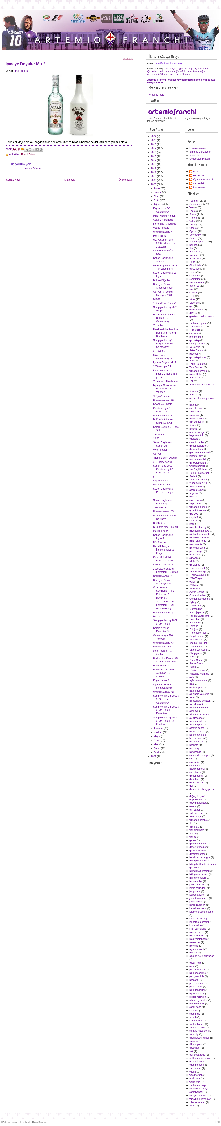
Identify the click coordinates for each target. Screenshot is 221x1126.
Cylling (193, 602)
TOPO (216, 1122)
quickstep (194, 340)
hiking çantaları (197, 877)
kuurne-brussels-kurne (201, 911)
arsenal (193, 428)
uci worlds (194, 564)
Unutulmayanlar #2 (163, 692)
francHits (194, 155)
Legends (194, 302)
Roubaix (193, 391)
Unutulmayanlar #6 (163, 400)
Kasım (157, 192)
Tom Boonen (196, 367)
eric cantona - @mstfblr (172, 71)
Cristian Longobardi (200, 598)
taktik (192, 561)
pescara (193, 980)
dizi (191, 785)
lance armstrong (198, 918)
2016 (154, 152)
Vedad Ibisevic (161, 227)
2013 (154, 164)
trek (191, 1051)
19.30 (156, 438)
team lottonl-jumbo (199, 1037)
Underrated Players (199, 158)
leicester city (196, 456)
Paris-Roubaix (197, 364)
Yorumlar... (159, 325)
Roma (192, 666)
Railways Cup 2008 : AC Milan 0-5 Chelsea (164, 673)
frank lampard (196, 830)
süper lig (194, 1034)
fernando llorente (198, 820)
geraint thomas (197, 854)
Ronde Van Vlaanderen (201, 384)
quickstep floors (197, 357)
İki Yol (156, 616)
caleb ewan (195, 500)
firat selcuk (21, 70)
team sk (193, 1041)
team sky (194, 415)
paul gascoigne (197, 973)
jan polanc (194, 891)
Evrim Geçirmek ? (163, 665)
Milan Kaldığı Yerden (164, 215)
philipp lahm (195, 986)
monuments (195, 544)
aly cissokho (196, 718)
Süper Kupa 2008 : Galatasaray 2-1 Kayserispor (163, 469)
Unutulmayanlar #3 (163, 642)
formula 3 (194, 826)
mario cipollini (196, 935)
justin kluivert (196, 901)
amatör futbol (196, 486)
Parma (192, 656)
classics (193, 333)
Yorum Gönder (33, 168)
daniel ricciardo (197, 445)
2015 (154, 156)
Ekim (157, 196)
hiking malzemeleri (199, 871)
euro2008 (194, 268)
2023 (154, 140)
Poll (191, 381)
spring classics (197, 343)
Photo (192, 211)
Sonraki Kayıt (13, 179)
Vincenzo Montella (199, 673)
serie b (193, 1017)
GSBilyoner (195, 309)
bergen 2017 (196, 741)
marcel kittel (195, 374)
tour (191, 289)
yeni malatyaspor (198, 1085)
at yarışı (193, 493)
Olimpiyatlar (195, 653)
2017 (154, 148)
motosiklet (194, 942)
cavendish (194, 762)
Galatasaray (195, 204)
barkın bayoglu (197, 731)
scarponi (194, 1010)
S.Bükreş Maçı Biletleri (165, 527)
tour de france (196, 282)
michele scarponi (198, 537)
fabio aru (194, 411)
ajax (191, 683)
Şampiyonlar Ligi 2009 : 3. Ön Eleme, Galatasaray (166, 699)
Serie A (193, 394)
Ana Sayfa (69, 179)
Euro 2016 (195, 330)
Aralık (157, 188)
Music (192, 224)
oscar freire (195, 962)
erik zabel (194, 809)
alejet (192, 697)
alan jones (194, 690)
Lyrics (192, 272)
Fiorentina (194, 619)
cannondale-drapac (199, 755)
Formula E (195, 626)
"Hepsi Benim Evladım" (165, 457)
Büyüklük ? (159, 523)
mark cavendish (197, 459)
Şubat (157, 748)
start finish (194, 275)
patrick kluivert (197, 969)
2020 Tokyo (195, 578)
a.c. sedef (198, 183)
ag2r (191, 677)
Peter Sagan (196, 350)
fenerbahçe (195, 816)
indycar (193, 520)
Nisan (157, 740)
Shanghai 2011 (197, 326)
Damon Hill (195, 605)
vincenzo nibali (197, 568)
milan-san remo (197, 541)
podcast (193, 353)
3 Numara (158, 434)
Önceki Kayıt (125, 179)
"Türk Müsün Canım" (164, 303)
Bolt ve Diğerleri (162, 280)
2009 (154, 180)
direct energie (196, 782)
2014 (154, 160)
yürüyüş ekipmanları (200, 1099)
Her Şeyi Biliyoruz (199, 469)
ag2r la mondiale (198, 680)
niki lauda (194, 952)
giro (191, 306)
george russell (197, 850)
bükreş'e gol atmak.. (164, 564)
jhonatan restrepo (198, 898)
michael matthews (199, 530)
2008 (154, 184)
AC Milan (194, 585)
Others (193, 228)
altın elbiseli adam (199, 714)
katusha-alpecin (197, 908)
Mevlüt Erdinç (160, 531)
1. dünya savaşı (197, 575)
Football (193, 200)
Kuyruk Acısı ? (161, 680)
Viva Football (160, 450)
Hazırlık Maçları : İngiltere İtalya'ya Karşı (163, 550)
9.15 (195, 171)
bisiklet (193, 245)
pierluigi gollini (197, 990)
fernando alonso (198, 507)
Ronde (192, 425)
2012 (154, 168)
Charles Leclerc (197, 595)
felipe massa (196, 503)
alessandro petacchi (200, 700)
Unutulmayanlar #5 (163, 511)
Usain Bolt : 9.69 (162, 484)
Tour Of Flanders (198, 479)
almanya (194, 711)
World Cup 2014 (198, 483)
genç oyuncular (197, 843)
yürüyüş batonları (198, 1095)
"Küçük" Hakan (161, 396)
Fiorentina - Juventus (164, 223)
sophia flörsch (196, 1024)
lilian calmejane (197, 928)
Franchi (193, 217)
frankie (193, 833)
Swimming (195, 279)
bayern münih (196, 435)
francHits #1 (159, 236)
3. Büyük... (159, 351)
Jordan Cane (196, 639)
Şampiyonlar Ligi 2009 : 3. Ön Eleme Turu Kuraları (166, 721)
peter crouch (196, 983)
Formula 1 (194, 251)
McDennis (198, 175)
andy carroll (195, 721)
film (191, 823)
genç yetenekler (198, 847)
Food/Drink (28, 154)
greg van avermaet (199, 452)
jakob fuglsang (197, 884)
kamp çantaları (197, 905)
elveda (192, 806)
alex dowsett (196, 704)
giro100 (193, 313)
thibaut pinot (196, 1044)
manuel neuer (196, 932)
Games (193, 238)
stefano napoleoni (199, 1030)
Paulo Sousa (196, 660)
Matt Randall (196, 646)
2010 (154, 176)
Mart (156, 744)
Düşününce (159, 542)
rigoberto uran (197, 993)
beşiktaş (193, 745)
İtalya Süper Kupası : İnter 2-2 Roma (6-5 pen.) (165, 374)
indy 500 (194, 517)
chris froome (196, 408)
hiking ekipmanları (199, 860)
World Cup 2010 (198, 241)
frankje (193, 837)
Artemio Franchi (10, 1122)
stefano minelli (197, 1027)
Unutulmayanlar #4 (163, 576)
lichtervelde (195, 925)
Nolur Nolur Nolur (162, 415)
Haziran (158, 732)
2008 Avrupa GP (162, 366)
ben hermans (196, 738)
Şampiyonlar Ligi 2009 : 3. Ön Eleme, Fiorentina (166, 710)
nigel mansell (196, 949)
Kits (191, 248)
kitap (191, 524)
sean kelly (194, 1013)
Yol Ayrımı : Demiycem (165, 381)
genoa (192, 840)
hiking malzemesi (198, 874)
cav (191, 758)
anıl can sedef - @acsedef (178, 74)
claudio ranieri (197, 442)
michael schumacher (200, 534)
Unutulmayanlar (197, 148)
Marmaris (194, 255)
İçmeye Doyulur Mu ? (164, 362)
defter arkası (196, 449)
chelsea (193, 438)
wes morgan (196, 1075)
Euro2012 (194, 377)
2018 (154, 144)
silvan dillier (195, 1020)
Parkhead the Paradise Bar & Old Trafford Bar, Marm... (165, 333)
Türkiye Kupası (197, 670)
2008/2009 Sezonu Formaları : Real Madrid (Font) (163, 605)
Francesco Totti (197, 632)
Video (192, 221)
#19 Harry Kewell (162, 462)
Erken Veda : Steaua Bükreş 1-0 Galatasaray (164, 318)
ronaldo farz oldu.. (163, 646)
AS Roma (194, 588)
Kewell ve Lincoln (162, 404)
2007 (154, 756)
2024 (154, 136)
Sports (192, 214)
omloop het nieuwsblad (201, 956)
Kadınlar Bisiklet (198, 643)
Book (192, 360)
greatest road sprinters (201, 316)
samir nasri (195, 1007)
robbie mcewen (197, 997)
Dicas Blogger (39, 1122)
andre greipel (196, 490)
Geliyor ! (157, 453)
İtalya (192, 1105)
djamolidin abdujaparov (201, 789)
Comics (193, 292)
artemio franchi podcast (202, 398)
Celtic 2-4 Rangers (163, 219)
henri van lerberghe (199, 857)
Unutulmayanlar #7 (163, 231)
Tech (191, 296)
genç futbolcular (198, 510)
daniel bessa (196, 775)
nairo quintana (197, 547)
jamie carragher (197, 888)
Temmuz (159, 728)
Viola (192, 207)
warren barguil (197, 466)
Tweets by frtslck (156, 94)
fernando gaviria (198, 371)
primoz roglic (196, 551)
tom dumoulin (196, 421)
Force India (195, 622)
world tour (194, 1078)
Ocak (157, 752)
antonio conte (196, 728)
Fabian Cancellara (199, 616)
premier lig (195, 336)
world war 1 (195, 1082)
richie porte (195, 554)
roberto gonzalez (198, 1000)
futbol (192, 299)
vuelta (192, 1071)
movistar (194, 945)
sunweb (193, 558)
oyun (192, 966)
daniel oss (194, 779)
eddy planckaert (198, 802)
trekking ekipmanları (200, 1058)
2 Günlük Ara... (161, 507)
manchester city (197, 527)
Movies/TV (195, 234)
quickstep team (197, 462)
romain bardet (196, 1003)
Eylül (157, 200)
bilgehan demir (161, 480)
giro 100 (193, 513)
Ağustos (158, 204)
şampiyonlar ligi (197, 571)
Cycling (193, 231)
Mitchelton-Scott (198, 649)
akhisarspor (195, 687)
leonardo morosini (199, 922)
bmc (191, 496)
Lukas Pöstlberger (199, 473)
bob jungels (195, 748)
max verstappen (198, 939)
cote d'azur (195, 772)
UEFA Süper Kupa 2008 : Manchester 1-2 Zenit (164, 243)
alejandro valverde (199, 694)
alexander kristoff (198, 707)
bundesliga (195, 752)
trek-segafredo (197, 1054)
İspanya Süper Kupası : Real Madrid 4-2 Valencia (166, 388)
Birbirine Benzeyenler (200, 151)
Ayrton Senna (196, 592)
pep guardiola (196, 976)
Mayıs (157, 736)
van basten (195, 1068)
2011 (154, 172)
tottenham (194, 1047)
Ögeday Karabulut (203, 179)
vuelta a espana (198, 323)
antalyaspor (195, 724)
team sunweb (196, 418)
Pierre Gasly (196, 663)
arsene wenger (197, 432)
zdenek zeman (197, 1102)
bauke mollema (197, 735)
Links (192, 262)
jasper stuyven (197, 894)
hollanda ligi (195, 881)
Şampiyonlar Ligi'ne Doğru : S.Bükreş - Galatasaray (164, 343)
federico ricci (196, 813)
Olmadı (157, 299)
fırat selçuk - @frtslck (176, 68)
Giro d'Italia (195, 265)
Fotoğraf (193, 629)
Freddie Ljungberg (163, 612)
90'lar (192, 581)
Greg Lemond (196, 636)
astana (193, 404)
